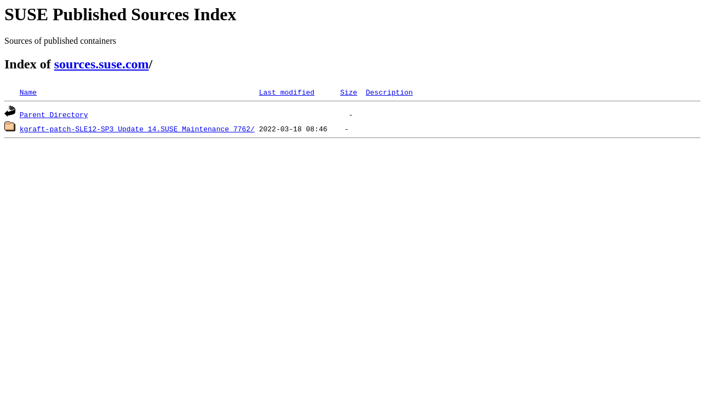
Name (28, 92)
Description (389, 92)
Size (348, 92)
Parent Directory (54, 114)
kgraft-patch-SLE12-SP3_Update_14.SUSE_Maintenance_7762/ (137, 129)
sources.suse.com (101, 64)
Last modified (286, 92)
